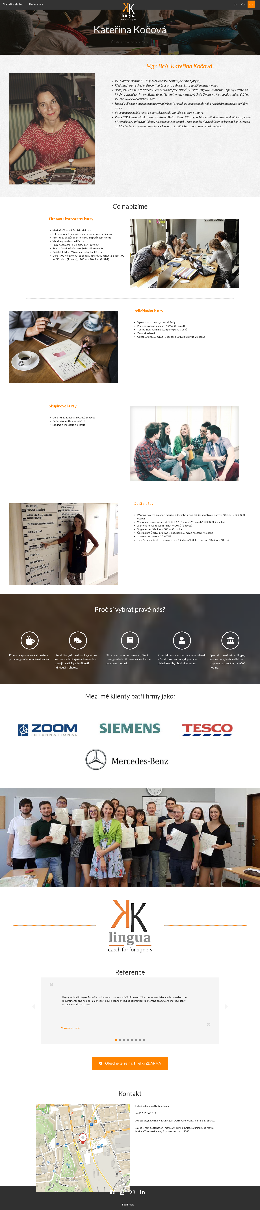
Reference (36, 4)
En (235, 4)
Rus (243, 4)
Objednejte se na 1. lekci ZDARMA (130, 1063)
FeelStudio (128, 1204)
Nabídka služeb (13, 4)
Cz (251, 4)
